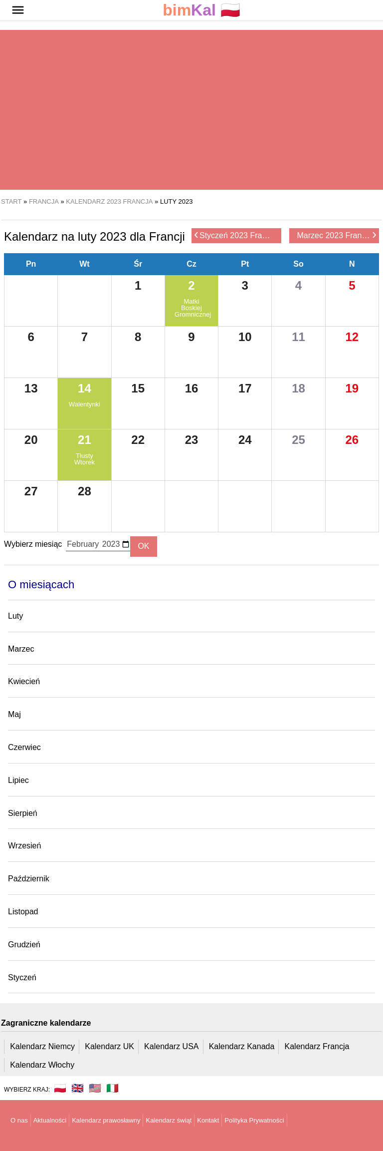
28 (84, 491)
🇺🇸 (95, 1088)
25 (298, 439)
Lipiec (18, 780)
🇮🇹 (112, 1088)
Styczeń (22, 977)
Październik (28, 878)
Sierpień (22, 813)
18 (298, 388)
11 (298, 337)
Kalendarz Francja (317, 1046)
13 (31, 388)
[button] (18, 10)
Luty (15, 616)
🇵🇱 (201, 10)
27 (31, 491)
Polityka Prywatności (254, 1120)
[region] (191, 110)
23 (191, 439)
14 (84, 388)
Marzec (21, 649)
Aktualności (49, 1120)
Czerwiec (24, 747)
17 (245, 388)
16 (191, 388)
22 (138, 439)
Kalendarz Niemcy (42, 1046)
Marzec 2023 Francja (337, 235)
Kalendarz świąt (169, 1120)
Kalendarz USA (171, 1046)
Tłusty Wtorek (84, 459)
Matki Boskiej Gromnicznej (191, 308)
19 (352, 388)
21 (84, 439)
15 (138, 388)
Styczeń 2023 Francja (235, 235)
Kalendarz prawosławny (106, 1120)
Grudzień (24, 944)
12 (352, 337)
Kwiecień (24, 681)
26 (352, 439)
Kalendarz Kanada (242, 1046)
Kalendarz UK (109, 1046)
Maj (14, 714)
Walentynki (84, 404)
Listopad (23, 911)
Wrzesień (24, 845)
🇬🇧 (77, 1088)
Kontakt (208, 1120)
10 (245, 337)
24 (245, 439)
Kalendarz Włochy (42, 1065)
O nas (19, 1120)
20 (31, 439)
